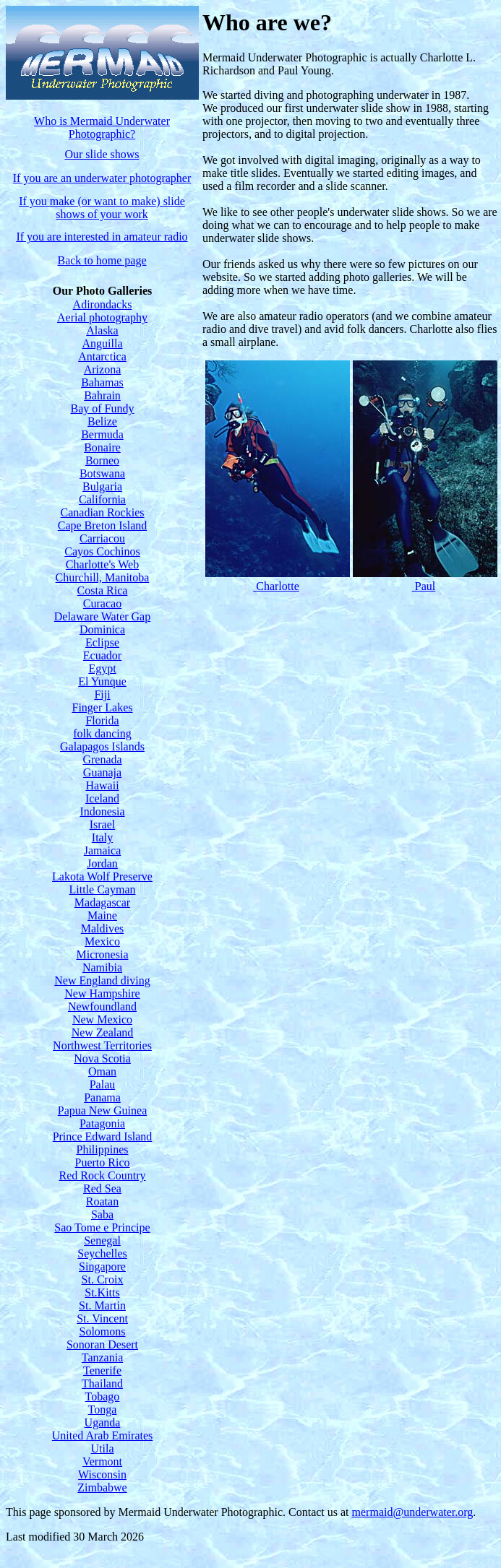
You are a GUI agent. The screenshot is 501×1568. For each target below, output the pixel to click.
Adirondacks (102, 304)
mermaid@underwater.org (413, 1512)
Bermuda (102, 434)
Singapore (102, 1266)
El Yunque (102, 681)
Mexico (102, 941)
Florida (102, 720)
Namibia (102, 967)
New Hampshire (102, 993)
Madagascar (102, 902)
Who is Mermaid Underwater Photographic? (102, 127)
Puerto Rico (102, 1162)
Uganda (103, 1422)
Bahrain (102, 395)
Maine (102, 915)
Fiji (102, 694)
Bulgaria (102, 486)
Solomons (102, 1331)
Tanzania (103, 1357)
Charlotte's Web (102, 564)
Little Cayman (102, 889)
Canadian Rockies (103, 512)
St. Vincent (102, 1318)
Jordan (102, 863)
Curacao (102, 603)
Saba (102, 1214)
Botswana (102, 473)
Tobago (102, 1396)
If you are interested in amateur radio (101, 236)
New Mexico (102, 1019)
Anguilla (102, 343)
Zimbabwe (102, 1487)
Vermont (102, 1461)
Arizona (102, 369)
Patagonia (102, 1123)
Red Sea (102, 1188)
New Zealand (103, 1032)
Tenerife (102, 1370)
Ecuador (102, 655)
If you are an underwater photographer (102, 178)
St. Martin (102, 1305)
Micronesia (103, 954)
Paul (423, 586)
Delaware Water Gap (102, 616)
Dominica (102, 629)
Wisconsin (102, 1474)
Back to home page (101, 260)
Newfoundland (102, 1006)
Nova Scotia (102, 1058)
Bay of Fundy (102, 408)
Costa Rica (102, 590)
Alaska (102, 330)
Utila (102, 1448)
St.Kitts (102, 1292)
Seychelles (102, 1253)
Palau (103, 1084)
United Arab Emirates (102, 1435)
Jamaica (102, 850)
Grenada (101, 759)
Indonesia (102, 811)
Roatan (102, 1201)
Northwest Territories (102, 1045)
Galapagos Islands (102, 746)
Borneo (102, 460)
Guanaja (102, 772)
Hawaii (102, 785)
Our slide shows (101, 154)
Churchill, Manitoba (103, 577)
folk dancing (102, 733)
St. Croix (103, 1279)
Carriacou (102, 538)
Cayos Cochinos (102, 551)
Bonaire (102, 447)
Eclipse (102, 642)
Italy (102, 837)
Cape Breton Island (102, 525)
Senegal (102, 1240)
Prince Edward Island (103, 1136)
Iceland (102, 798)
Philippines (102, 1149)
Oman (102, 1071)
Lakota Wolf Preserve (102, 876)
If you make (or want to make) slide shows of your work (102, 207)
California (102, 499)
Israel (103, 824)
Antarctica (102, 356)
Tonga (102, 1409)
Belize (102, 421)
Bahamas (102, 382)
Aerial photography (102, 317)
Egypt (102, 668)
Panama (102, 1097)
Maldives (102, 928)
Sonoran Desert (102, 1344)
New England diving (102, 980)
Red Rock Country (102, 1175)
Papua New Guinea (102, 1110)
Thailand (102, 1383)
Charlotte (276, 586)
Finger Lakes (102, 707)
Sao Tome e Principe (102, 1227)
